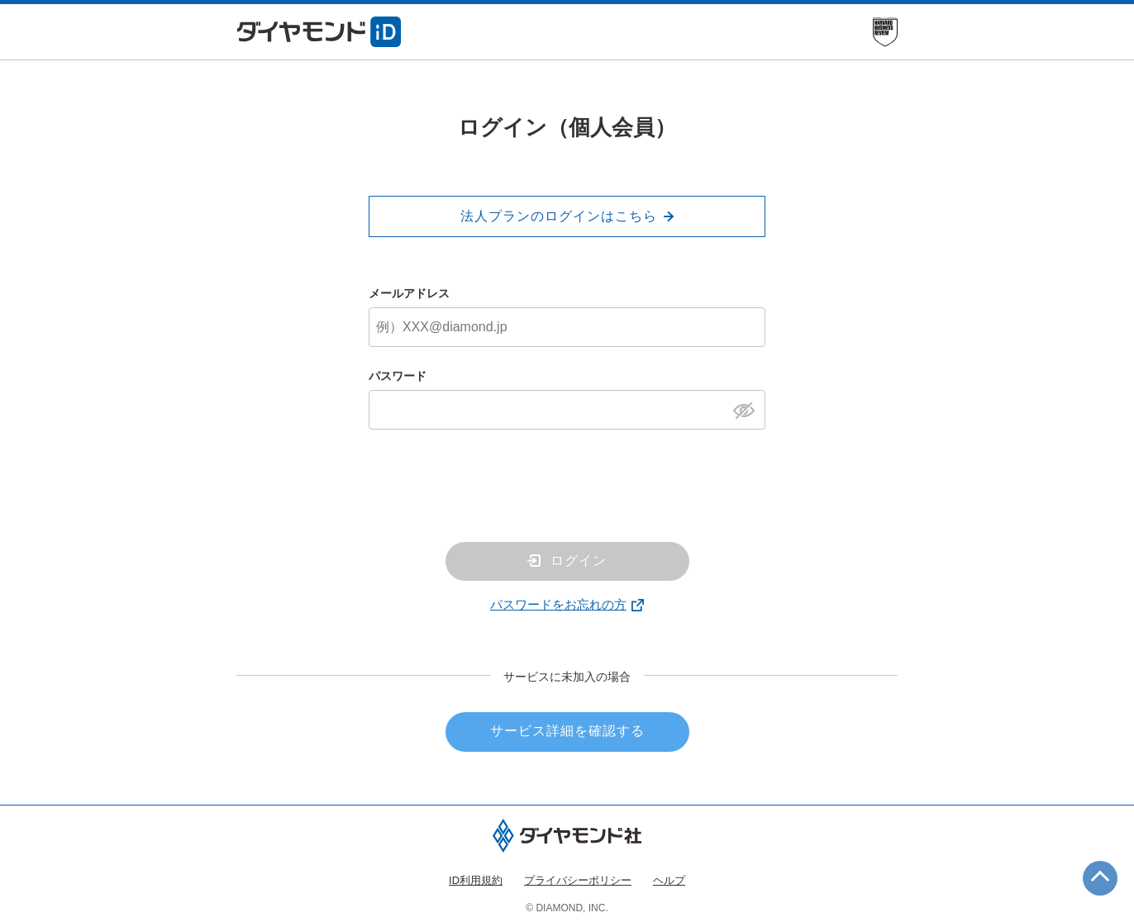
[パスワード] (567, 410)
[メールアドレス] (567, 327)
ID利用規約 (476, 880)
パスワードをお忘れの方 (558, 604)
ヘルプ (669, 880)
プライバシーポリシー (577, 880)
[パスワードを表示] (748, 409)
